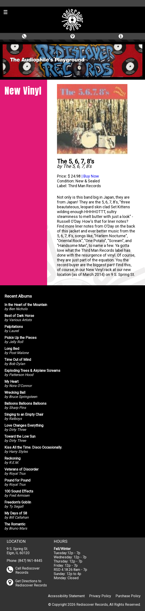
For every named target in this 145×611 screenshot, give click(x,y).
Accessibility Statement (66, 596)
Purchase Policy (128, 596)
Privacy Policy (100, 596)
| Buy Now (90, 176)
